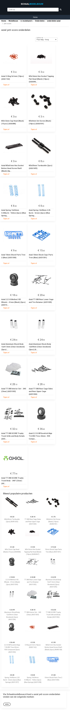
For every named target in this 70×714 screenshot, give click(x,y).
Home (35, 17)
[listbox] (46, 39)
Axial (7, 704)
